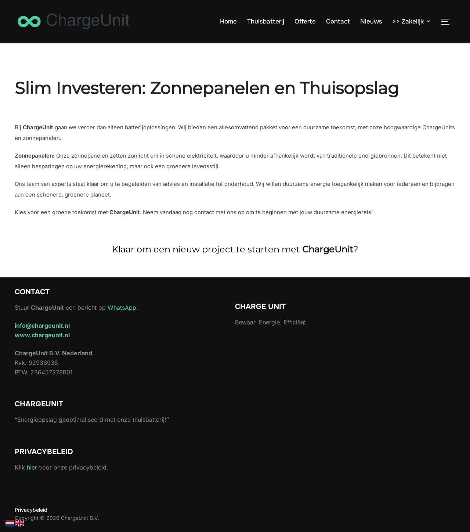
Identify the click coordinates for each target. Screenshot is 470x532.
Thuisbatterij (265, 21)
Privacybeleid (31, 510)
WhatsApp (122, 307)
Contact (338, 21)
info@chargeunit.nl (42, 325)
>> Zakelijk (412, 21)
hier (32, 467)
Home (228, 21)
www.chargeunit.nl (42, 335)
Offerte (305, 21)
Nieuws (371, 21)
